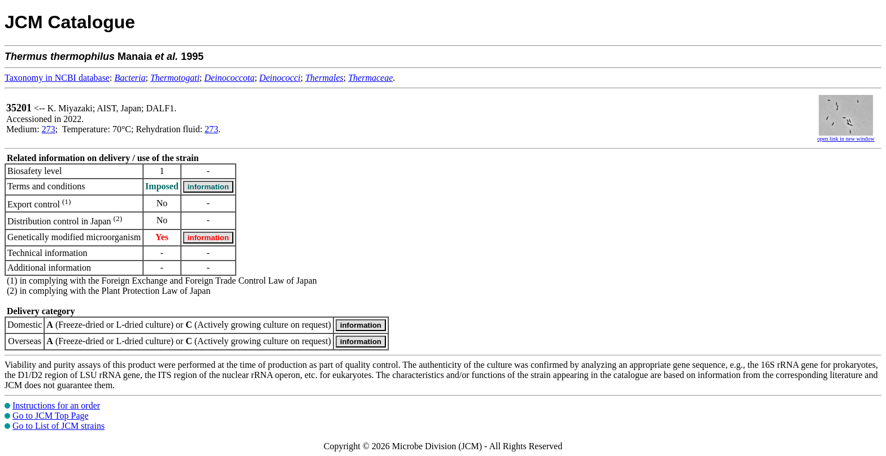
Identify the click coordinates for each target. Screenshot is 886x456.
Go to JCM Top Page (50, 415)
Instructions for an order (56, 405)
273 (48, 129)
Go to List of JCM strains (58, 426)
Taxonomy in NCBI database (57, 77)
